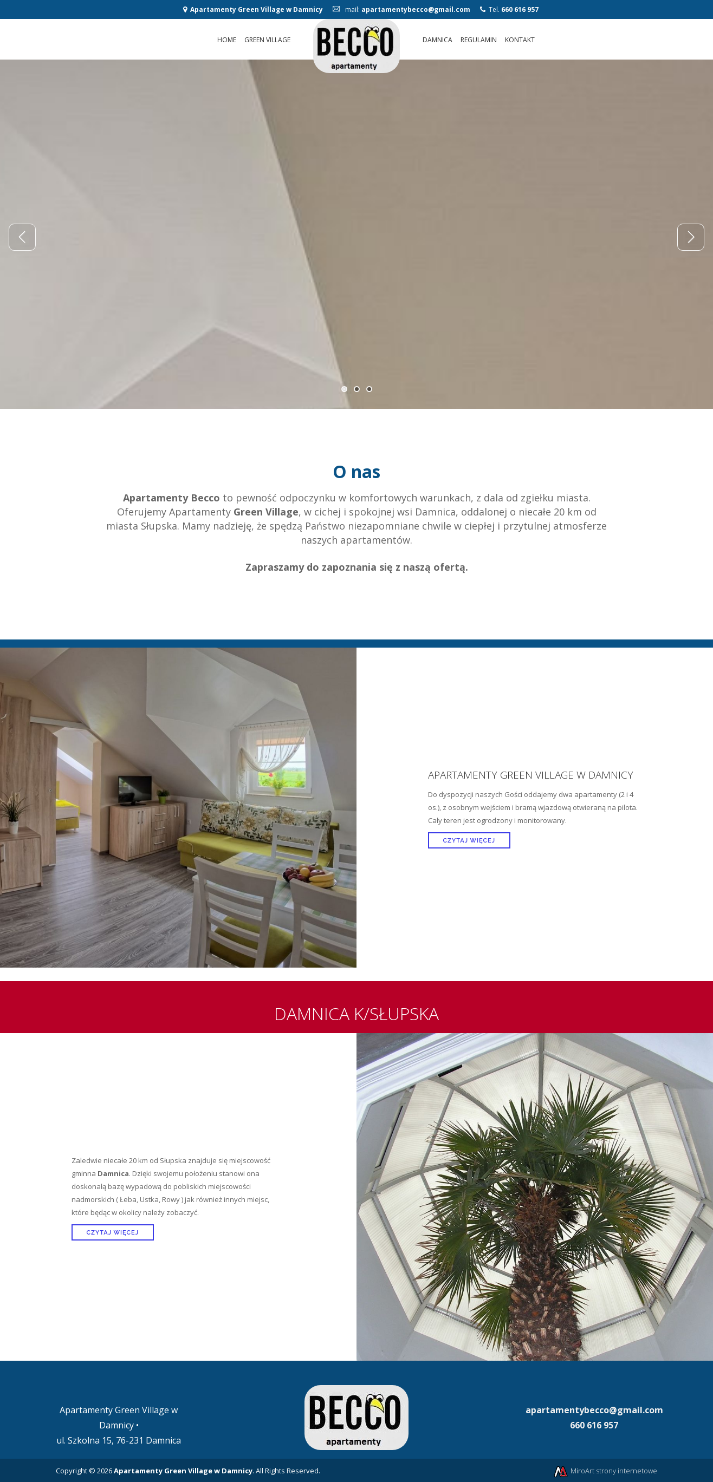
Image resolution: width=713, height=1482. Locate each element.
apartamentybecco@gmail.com (415, 9)
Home (226, 39)
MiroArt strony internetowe (605, 1471)
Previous (22, 237)
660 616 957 (520, 9)
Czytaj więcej (469, 840)
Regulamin (479, 39)
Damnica (437, 39)
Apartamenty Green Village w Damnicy (256, 9)
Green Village (267, 39)
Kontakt (520, 39)
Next (690, 237)
